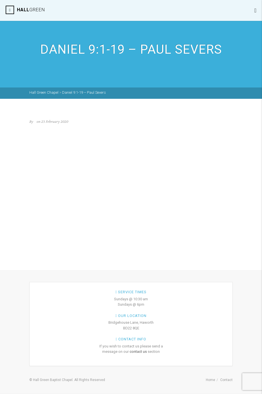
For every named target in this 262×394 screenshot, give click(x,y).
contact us (138, 351)
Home (210, 380)
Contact (226, 380)
